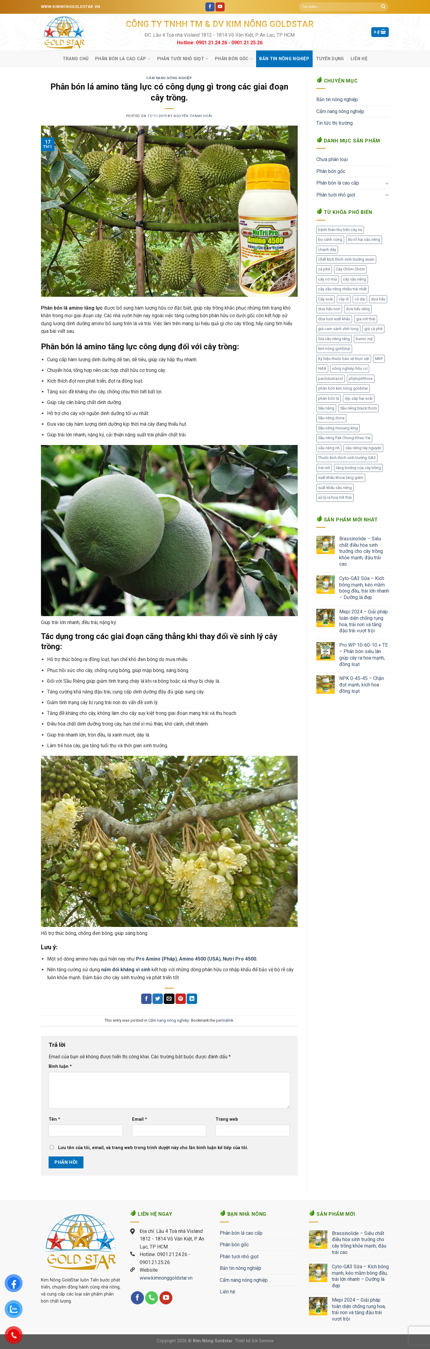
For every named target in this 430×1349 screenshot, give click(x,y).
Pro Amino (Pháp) (156, 959)
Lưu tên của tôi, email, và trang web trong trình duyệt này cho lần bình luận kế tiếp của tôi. (153, 1147)
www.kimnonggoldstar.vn (166, 1278)
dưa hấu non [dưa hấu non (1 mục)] (329, 309)
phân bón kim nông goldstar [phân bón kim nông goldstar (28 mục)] (343, 388)
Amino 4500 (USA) (200, 959)
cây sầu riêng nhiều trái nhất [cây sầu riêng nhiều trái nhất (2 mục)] (342, 289)
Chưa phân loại (332, 159)
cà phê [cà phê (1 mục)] (324, 269)
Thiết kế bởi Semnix (254, 1340)
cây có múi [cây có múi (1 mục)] (327, 279)
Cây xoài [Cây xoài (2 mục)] (325, 299)
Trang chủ (76, 58)
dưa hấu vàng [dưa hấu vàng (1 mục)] (358, 309)
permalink (224, 1020)
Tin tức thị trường (334, 123)
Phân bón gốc (234, 59)
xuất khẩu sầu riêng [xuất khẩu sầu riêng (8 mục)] (335, 487)
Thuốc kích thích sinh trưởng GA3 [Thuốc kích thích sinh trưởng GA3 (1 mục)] (347, 457)
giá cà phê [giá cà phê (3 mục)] (373, 328)
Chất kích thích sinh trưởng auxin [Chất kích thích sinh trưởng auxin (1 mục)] (346, 259)
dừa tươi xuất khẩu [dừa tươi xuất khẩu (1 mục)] (334, 319)
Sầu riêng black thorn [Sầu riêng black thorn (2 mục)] (358, 408)
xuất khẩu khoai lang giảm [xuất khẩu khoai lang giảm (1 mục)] (340, 477)
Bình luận (60, 1066)
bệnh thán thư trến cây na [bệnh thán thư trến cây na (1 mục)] (340, 229)
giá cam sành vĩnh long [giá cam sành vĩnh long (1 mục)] (338, 328)
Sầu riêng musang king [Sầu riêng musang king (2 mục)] (338, 428)
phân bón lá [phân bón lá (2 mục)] (328, 398)
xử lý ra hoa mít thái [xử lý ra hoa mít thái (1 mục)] (335, 497)
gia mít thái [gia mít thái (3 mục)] (365, 319)
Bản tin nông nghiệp (284, 58)
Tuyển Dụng (330, 58)
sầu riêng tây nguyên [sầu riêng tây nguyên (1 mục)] (363, 448)
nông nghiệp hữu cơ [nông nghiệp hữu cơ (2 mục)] (349, 368)
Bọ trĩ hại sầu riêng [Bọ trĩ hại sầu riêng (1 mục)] (364, 239)
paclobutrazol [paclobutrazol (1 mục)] (330, 378)
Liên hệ (359, 58)
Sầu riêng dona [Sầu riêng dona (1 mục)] (331, 418)
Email (139, 1119)
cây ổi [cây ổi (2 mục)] (344, 299)
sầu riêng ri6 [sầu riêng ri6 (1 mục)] (329, 448)
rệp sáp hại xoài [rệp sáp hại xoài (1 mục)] (359, 398)
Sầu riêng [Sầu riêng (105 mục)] (326, 408)
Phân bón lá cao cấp (122, 59)
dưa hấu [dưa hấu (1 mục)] (378, 299)
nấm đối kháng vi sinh (125, 969)
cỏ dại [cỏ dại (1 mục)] (360, 299)
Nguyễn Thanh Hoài (193, 116)
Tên (54, 1119)
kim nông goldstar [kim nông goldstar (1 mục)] (334, 348)
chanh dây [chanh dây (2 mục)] (327, 249)
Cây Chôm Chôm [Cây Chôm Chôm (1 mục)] (350, 269)
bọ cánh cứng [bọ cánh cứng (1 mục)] (330, 239)
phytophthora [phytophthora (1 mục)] (361, 378)
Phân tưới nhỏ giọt (182, 59)
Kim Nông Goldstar (213, 1340)
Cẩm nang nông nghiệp (169, 78)
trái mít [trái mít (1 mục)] (324, 467)
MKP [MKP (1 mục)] (379, 358)
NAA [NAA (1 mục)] (322, 368)
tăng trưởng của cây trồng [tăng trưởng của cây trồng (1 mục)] (358, 467)
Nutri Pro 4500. (240, 959)
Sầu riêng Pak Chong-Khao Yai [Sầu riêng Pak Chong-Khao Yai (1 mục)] (344, 438)
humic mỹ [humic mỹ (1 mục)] (364, 338)
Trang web (226, 1119)
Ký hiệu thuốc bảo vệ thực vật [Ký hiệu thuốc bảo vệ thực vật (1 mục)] (343, 358)
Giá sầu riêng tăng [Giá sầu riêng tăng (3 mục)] (334, 338)
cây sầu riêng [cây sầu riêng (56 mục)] (354, 279)
